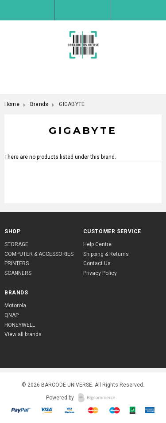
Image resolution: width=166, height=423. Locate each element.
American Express (132, 410)
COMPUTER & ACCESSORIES (38, 254)
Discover (150, 410)
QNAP (11, 315)
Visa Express (71, 410)
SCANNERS (17, 273)
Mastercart (93, 410)
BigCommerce (99, 398)
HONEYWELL (19, 325)
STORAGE (16, 244)
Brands (39, 104)
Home (11, 104)
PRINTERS (16, 263)
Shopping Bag (138, 10)
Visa (48, 410)
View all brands (23, 334)
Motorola (15, 305)
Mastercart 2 (114, 410)
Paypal (21, 410)
